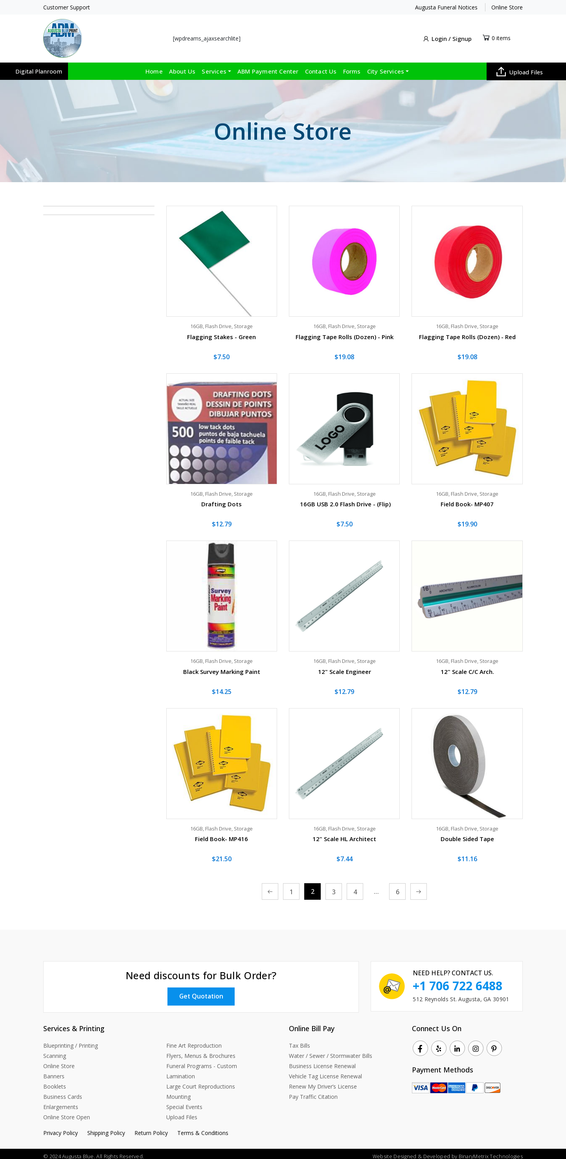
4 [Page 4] (355, 887)
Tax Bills (299, 1040)
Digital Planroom (38, 66)
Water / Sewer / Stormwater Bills (330, 1050)
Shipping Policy (106, 1127)
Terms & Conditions (202, 1127)
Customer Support (66, 7)
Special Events (184, 1101)
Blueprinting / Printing (70, 1040)
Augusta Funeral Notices (446, 7)
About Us (182, 66)
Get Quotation (201, 990)
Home (154, 66)
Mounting (178, 1091)
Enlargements (60, 1101)
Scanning (54, 1050)
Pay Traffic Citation (313, 1091)
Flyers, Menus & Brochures (200, 1050)
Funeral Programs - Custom (201, 1061)
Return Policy (151, 1127)
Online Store (507, 7)
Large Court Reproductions (200, 1081)
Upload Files (519, 67)
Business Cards (62, 1091)
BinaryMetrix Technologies (490, 1151)
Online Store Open (66, 1112)
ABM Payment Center (268, 66)
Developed (436, 1151)
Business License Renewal (322, 1061)
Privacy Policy (60, 1127)
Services (214, 66)
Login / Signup (447, 36)
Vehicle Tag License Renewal (325, 1071)
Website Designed (394, 1151)
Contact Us (321, 66)
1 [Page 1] (291, 887)
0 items (501, 35)
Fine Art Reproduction (194, 1040)
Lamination (180, 1071)
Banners (53, 1071)
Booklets (54, 1081)
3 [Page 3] (334, 887)
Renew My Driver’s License (323, 1081)
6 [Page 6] (397, 887)
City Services (385, 66)
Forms (352, 66)
